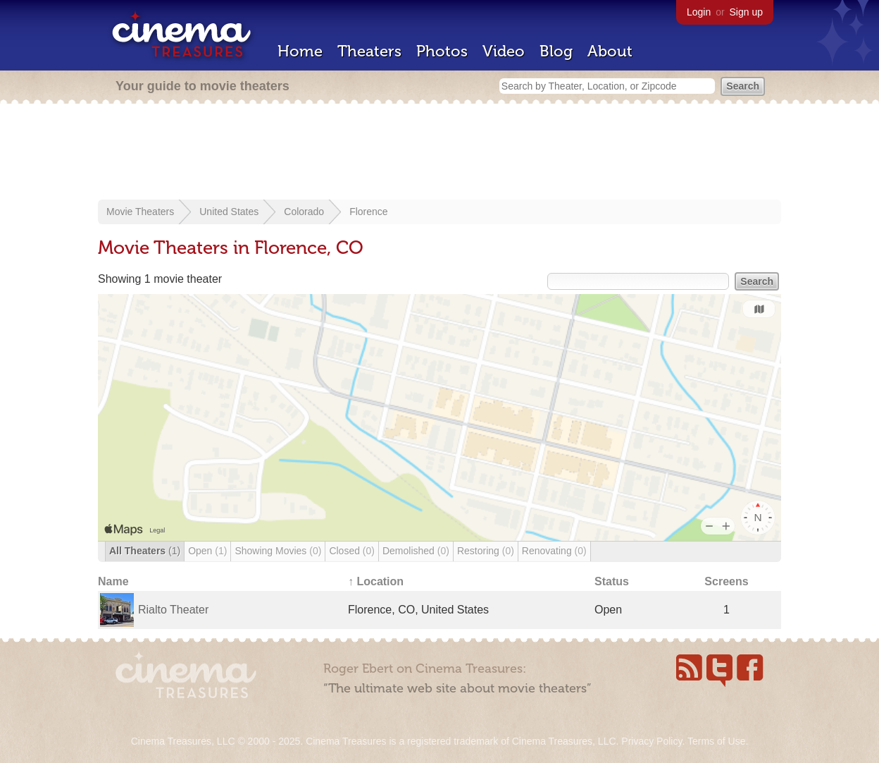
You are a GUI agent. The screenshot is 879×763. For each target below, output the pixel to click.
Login (699, 12)
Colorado (304, 211)
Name (113, 581)
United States (228, 211)
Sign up (746, 12)
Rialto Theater (173, 610)
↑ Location (376, 581)
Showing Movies (278, 550)
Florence (368, 211)
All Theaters (144, 550)
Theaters (369, 51)
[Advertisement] (439, 153)
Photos (442, 51)
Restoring (485, 550)
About (609, 51)
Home (300, 51)
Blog (556, 51)
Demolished (415, 550)
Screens (726, 581)
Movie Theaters (140, 211)
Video (503, 51)
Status (611, 581)
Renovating (554, 550)
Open (207, 550)
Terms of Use (716, 741)
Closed (352, 550)
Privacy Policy (651, 741)
